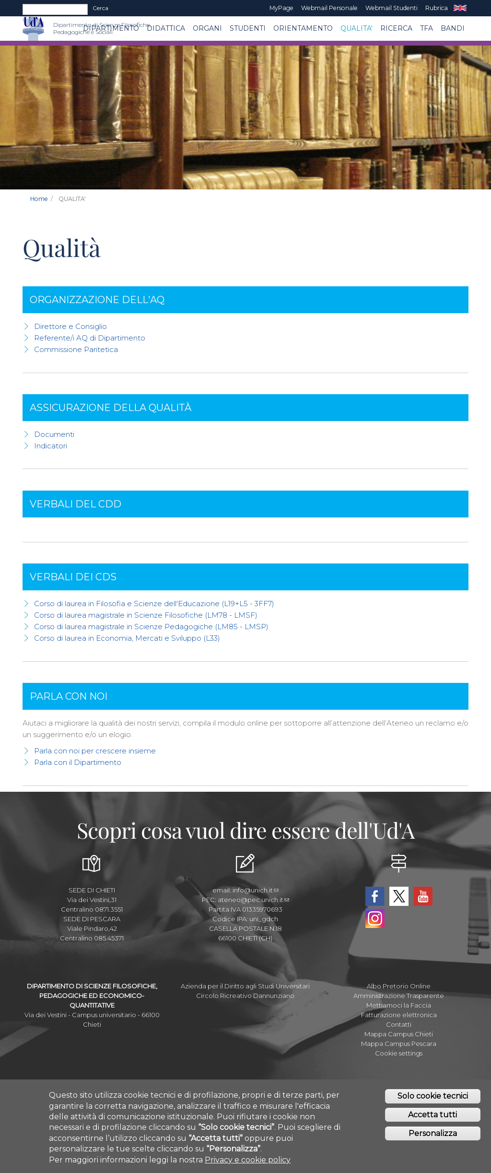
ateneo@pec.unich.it (253, 899)
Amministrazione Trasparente (398, 995)
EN (460, 8)
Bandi (453, 28)
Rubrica (436, 8)
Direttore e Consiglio (70, 326)
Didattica (166, 28)
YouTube (423, 896)
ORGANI (207, 28)
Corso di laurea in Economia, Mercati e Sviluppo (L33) (127, 638)
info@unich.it (256, 890)
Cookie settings (398, 1053)
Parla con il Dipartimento (77, 762)
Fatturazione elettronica (399, 1015)
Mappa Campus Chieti (398, 1034)
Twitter (399, 896)
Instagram (375, 918)
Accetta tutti (432, 1117)
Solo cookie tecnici (432, 1098)
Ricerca (396, 28)
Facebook (375, 896)
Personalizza (433, 1135)
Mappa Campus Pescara (398, 1043)
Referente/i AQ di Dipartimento (89, 337)
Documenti (54, 434)
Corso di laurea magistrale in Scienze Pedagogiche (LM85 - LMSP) (151, 626)
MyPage (281, 8)
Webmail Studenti (391, 8)
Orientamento (303, 28)
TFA (426, 28)
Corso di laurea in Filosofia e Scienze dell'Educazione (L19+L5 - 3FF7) (154, 603)
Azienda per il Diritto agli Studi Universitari (245, 986)
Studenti (248, 28)
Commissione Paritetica (76, 349)
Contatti (398, 1024)
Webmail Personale (329, 8)
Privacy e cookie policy (248, 1162)
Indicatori (50, 445)
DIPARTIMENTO (111, 28)
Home (39, 198)
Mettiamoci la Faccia (398, 1005)
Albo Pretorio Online (399, 986)
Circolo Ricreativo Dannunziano (245, 995)
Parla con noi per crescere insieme (95, 750)
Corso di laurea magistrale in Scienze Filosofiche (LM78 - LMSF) (145, 615)
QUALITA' (356, 28)
